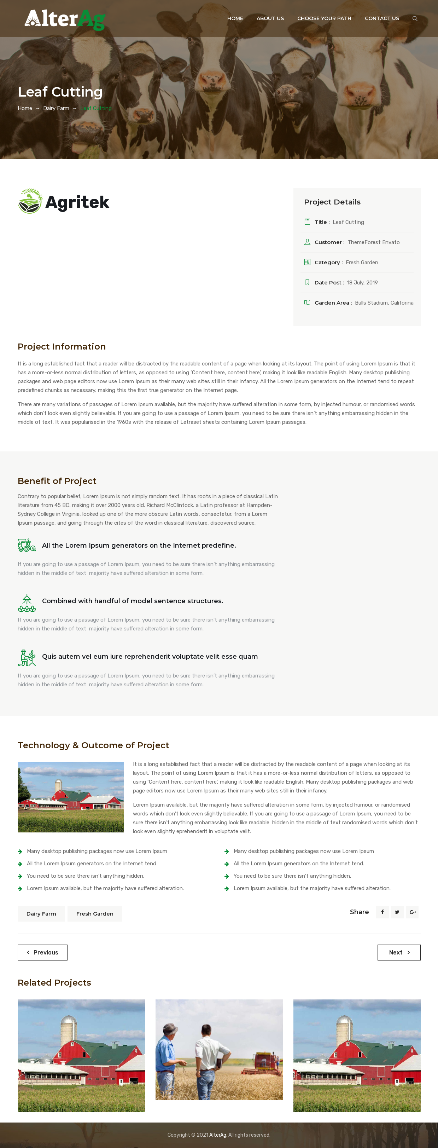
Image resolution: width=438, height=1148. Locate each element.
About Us (261, 18)
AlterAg (217, 1135)
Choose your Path (315, 18)
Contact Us (373, 18)
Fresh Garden (94, 913)
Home (226, 18)
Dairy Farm (41, 913)
